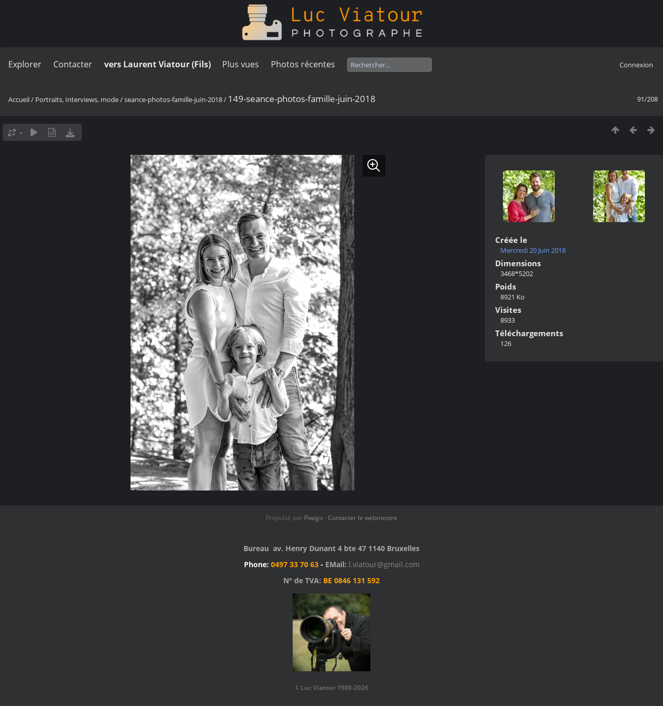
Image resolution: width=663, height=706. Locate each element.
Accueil (19, 99)
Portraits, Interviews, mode (77, 99)
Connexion (636, 64)
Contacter (72, 64)
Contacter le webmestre (362, 517)
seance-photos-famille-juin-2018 (173, 99)
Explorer (24, 64)
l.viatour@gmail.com (384, 564)
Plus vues (240, 64)
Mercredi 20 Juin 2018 (533, 250)
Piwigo (313, 517)
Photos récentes (303, 64)
